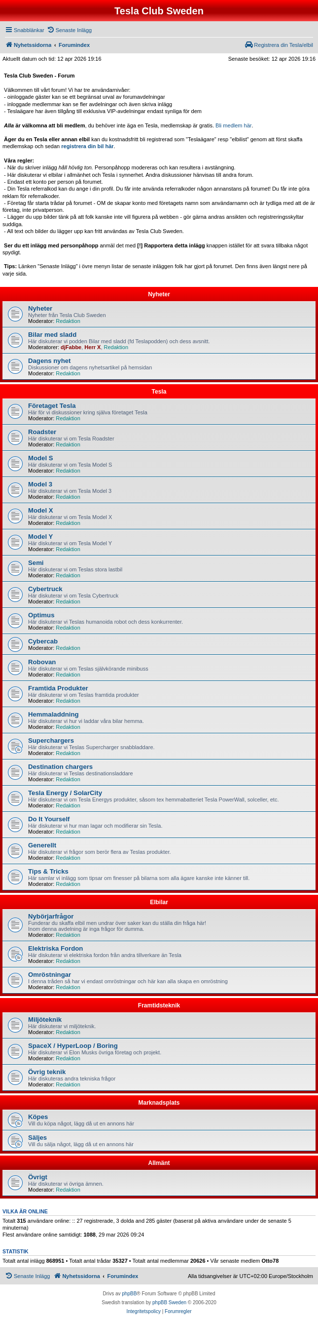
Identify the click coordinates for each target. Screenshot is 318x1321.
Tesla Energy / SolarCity (65, 793)
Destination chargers (60, 766)
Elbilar (159, 902)
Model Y (40, 536)
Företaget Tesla (52, 405)
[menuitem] (69, 30)
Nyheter (159, 294)
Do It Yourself (49, 819)
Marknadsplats (158, 1102)
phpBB (129, 1293)
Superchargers (51, 740)
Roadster (42, 432)
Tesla (159, 391)
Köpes (38, 1117)
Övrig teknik (47, 1072)
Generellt (42, 845)
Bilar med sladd (52, 334)
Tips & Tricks (48, 871)
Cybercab (43, 641)
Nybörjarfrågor (50, 916)
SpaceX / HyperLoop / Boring (73, 1045)
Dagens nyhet (49, 360)
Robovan (42, 662)
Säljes (37, 1137)
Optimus (41, 615)
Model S (40, 458)
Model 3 (40, 484)
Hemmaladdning (53, 714)
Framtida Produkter (58, 688)
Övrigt (37, 1177)
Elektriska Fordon (55, 948)
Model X (40, 510)
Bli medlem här (233, 125)
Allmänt (159, 1163)
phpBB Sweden (169, 1302)
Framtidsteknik (159, 1005)
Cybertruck (45, 589)
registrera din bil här (87, 146)
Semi (36, 562)
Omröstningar (49, 974)
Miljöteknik (45, 1019)
